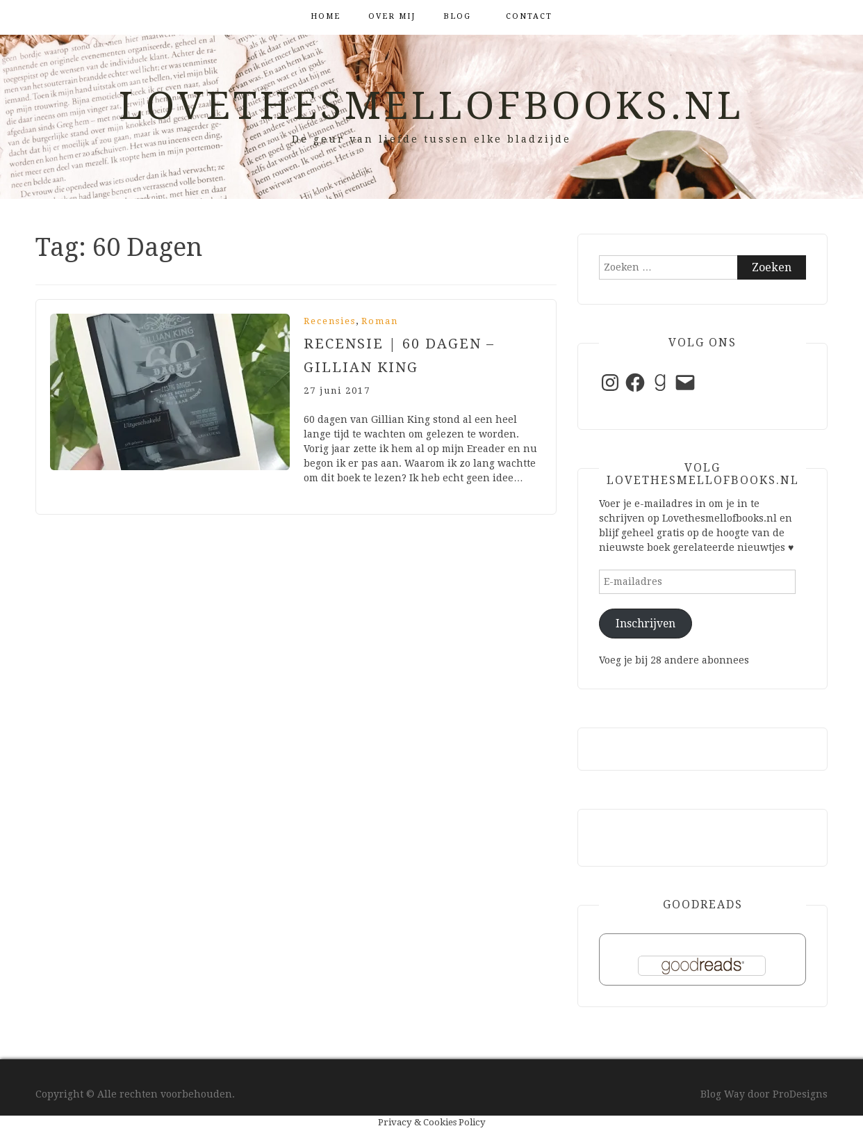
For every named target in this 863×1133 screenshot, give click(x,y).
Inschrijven (645, 623)
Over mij (392, 16)
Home (325, 16)
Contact (529, 16)
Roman (379, 321)
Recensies (330, 321)
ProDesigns (800, 1094)
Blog (457, 16)
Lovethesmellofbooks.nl (431, 105)
